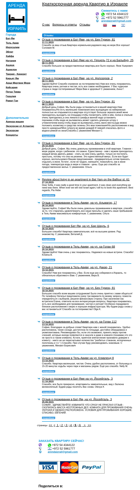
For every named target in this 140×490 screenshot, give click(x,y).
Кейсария (11, 87)
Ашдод (10, 65)
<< (51, 425)
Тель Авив (12, 43)
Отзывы (84, 24)
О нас (46, 24)
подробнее (48, 53)
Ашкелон (11, 69)
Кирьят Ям (12, 78)
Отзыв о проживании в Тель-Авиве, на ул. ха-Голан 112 (79, 321)
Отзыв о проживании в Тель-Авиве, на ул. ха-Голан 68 (78, 246)
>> (89, 425)
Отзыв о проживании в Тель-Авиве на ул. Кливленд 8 (78, 358)
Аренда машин (15, 121)
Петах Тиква (13, 91)
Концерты (12, 135)
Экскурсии (12, 130)
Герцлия (11, 96)
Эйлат (9, 51)
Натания (11, 60)
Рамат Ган (12, 100)
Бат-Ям (10, 38)
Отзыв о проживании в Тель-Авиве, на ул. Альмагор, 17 (79, 202)
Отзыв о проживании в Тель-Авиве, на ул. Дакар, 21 (77, 267)
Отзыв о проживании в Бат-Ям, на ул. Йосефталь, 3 (77, 399)
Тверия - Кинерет (16, 74)
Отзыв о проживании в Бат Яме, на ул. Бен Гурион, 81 (78, 101)
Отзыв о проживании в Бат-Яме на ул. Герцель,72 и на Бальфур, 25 (87, 60)
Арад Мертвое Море (18, 83)
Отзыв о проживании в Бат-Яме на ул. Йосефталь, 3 (77, 378)
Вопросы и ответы (64, 24)
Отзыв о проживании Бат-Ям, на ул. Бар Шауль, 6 (75, 226)
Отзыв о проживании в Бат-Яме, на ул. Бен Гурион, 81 (78, 39)
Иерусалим (12, 47)
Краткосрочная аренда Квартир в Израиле (85, 3)
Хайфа (10, 56)
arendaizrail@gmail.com (116, 20)
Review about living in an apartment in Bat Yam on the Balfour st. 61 (86, 179)
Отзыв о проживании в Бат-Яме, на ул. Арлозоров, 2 (77, 78)
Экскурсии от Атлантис (20, 126)
